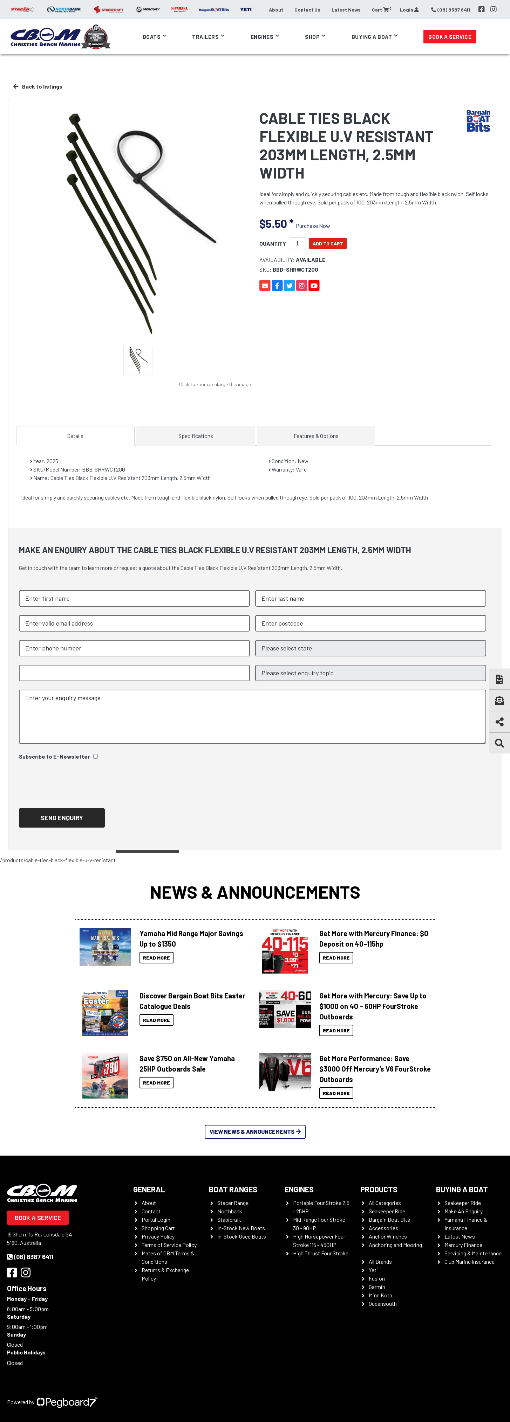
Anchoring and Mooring (395, 1244)
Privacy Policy (158, 1236)
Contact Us (307, 10)
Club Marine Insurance (469, 1261)
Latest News (346, 10)
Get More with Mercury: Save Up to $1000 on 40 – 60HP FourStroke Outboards (373, 1006)
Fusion (377, 1278)
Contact (151, 1211)
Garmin (377, 1286)
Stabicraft (229, 1219)
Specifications (195, 435)
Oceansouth (383, 1303)
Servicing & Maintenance (473, 1253)
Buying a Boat (372, 37)
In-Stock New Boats (241, 1228)
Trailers (205, 37)
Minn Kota (380, 1295)
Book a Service (449, 37)
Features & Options (316, 435)
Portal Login (156, 1219)
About (276, 10)
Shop (312, 37)
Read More (156, 958)
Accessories (383, 1228)
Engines (262, 37)
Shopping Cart (158, 1228)
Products (378, 1189)
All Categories (385, 1202)
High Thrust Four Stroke (320, 1253)
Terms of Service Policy (169, 1244)
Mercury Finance (463, 1244)
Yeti (373, 1270)
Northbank (229, 1211)
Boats (152, 37)
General (149, 1189)
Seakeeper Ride (387, 1211)
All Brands (380, 1261)
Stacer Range (233, 1202)
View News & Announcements (255, 1131)
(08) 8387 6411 (30, 1257)
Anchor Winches (388, 1236)
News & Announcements (255, 891)
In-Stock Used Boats (241, 1236)
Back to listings (37, 86)
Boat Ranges (233, 1189)
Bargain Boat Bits (389, 1219)
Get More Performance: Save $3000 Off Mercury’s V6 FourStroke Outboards (375, 1068)
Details (75, 435)
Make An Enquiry (463, 1211)
